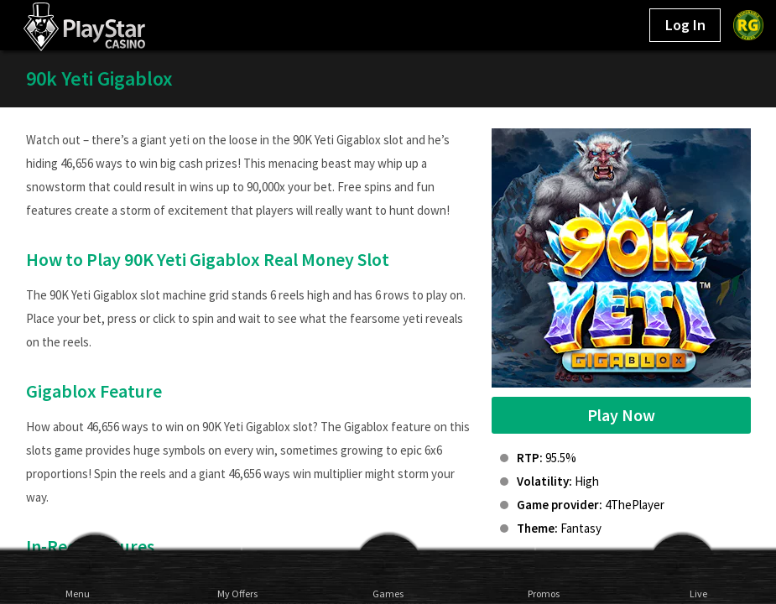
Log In (685, 24)
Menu (77, 593)
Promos (543, 593)
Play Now (621, 414)
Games (388, 593)
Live (698, 593)
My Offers (232, 593)
